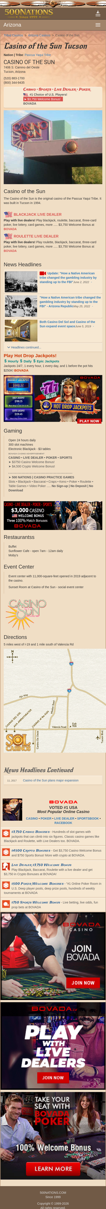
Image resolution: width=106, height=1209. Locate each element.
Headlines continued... (24, 347)
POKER (46, 818)
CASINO (32, 818)
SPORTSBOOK (88, 818)
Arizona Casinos (39, 35)
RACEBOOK (63, 823)
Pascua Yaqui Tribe (38, 55)
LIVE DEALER (64, 818)
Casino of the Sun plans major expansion (43, 780)
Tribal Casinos (13, 35)
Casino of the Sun (68, 35)
